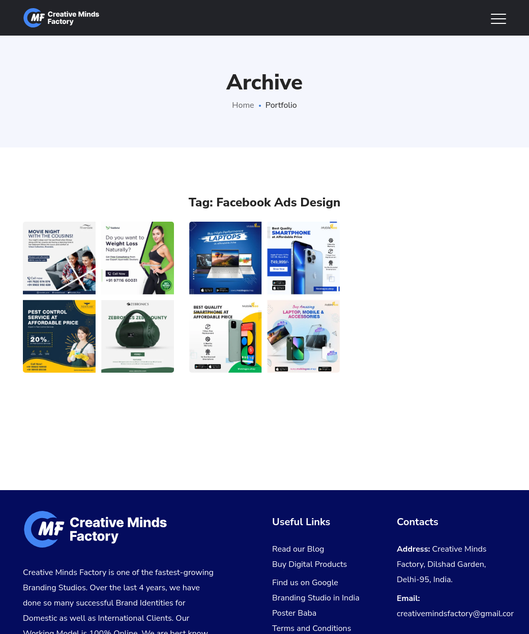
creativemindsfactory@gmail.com (457, 613)
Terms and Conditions (311, 628)
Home (243, 105)
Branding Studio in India (316, 597)
